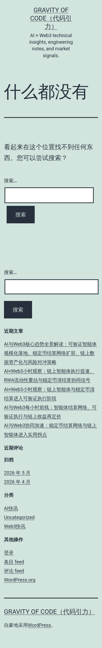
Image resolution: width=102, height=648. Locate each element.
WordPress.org (20, 580)
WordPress (39, 625)
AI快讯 (11, 508)
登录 (9, 552)
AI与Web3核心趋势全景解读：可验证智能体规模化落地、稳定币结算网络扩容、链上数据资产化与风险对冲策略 (50, 353)
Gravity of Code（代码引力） (51, 18)
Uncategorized (19, 517)
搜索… (10, 180)
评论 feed (14, 571)
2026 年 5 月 (17, 473)
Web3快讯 (14, 526)
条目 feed (14, 562)
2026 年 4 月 (17, 482)
